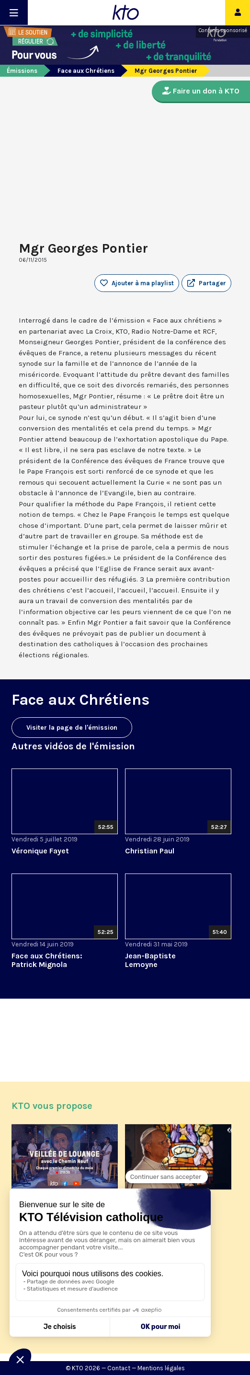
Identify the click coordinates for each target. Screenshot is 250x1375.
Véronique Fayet (40, 850)
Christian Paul (149, 850)
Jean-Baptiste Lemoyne (150, 960)
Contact (118, 1368)
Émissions (22, 70)
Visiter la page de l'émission (71, 727)
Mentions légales (161, 1368)
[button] (206, 283)
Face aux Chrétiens (85, 70)
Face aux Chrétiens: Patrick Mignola (46, 960)
